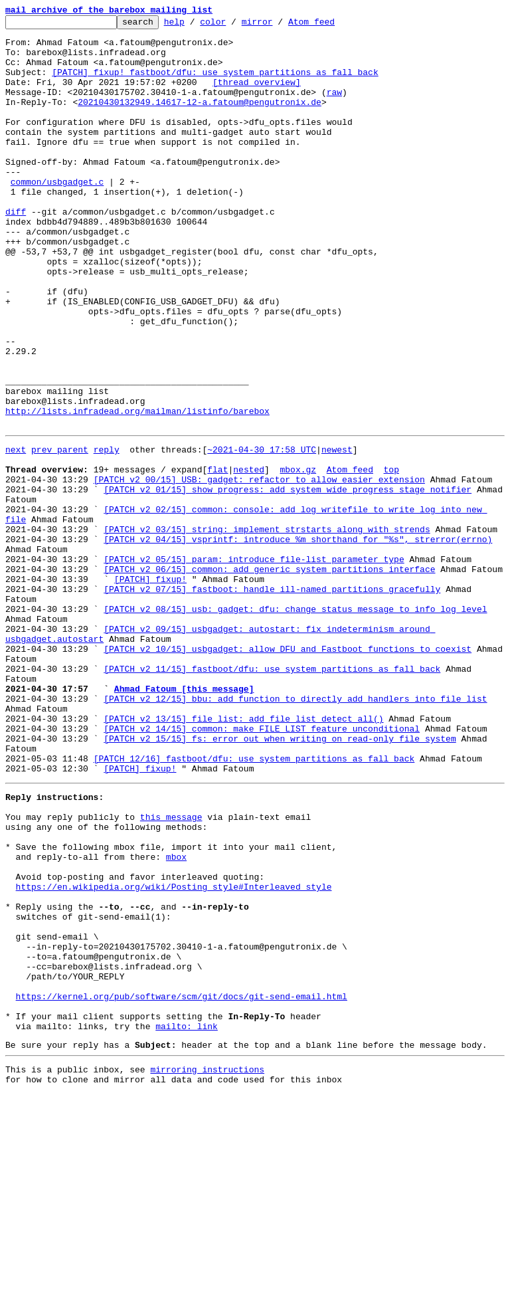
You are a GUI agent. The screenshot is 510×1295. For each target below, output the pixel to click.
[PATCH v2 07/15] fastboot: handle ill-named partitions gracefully (272, 700)
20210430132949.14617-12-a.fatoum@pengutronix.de (199, 120)
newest (337, 533)
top (390, 557)
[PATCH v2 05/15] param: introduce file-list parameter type (254, 664)
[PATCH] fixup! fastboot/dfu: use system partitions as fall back (215, 84)
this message (171, 970)
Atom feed (332, 25)
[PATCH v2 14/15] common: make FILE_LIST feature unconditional (262, 868)
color (233, 25)
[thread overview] (256, 96)
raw (334, 108)
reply (107, 533)
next (15, 533)
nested (248, 557)
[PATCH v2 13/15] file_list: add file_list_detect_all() (243, 856)
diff (15, 251)
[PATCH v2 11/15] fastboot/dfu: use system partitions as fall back (272, 796)
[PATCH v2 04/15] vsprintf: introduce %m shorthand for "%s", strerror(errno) (298, 641)
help (195, 25)
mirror (278, 25)
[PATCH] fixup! (150, 688)
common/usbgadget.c (57, 215)
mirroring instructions (207, 1268)
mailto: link (186, 1221)
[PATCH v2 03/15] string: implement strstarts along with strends (267, 629)
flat (217, 557)
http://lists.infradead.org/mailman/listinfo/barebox (137, 490)
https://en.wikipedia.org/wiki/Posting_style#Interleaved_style (174, 1054)
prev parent (59, 533)
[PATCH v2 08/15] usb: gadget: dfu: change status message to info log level (295, 724)
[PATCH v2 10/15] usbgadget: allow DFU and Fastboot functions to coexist (287, 772)
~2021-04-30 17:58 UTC (261, 533)
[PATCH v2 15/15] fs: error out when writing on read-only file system (280, 880)
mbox (176, 1018)
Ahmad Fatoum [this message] (184, 820)
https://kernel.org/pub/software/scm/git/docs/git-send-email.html (181, 1185)
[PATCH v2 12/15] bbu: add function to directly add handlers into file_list (295, 832)
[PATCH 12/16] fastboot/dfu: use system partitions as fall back (254, 904)
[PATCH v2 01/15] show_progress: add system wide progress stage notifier (287, 581)
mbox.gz (298, 557)
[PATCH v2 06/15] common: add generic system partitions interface (269, 676)
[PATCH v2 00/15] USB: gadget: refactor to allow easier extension (259, 569)
